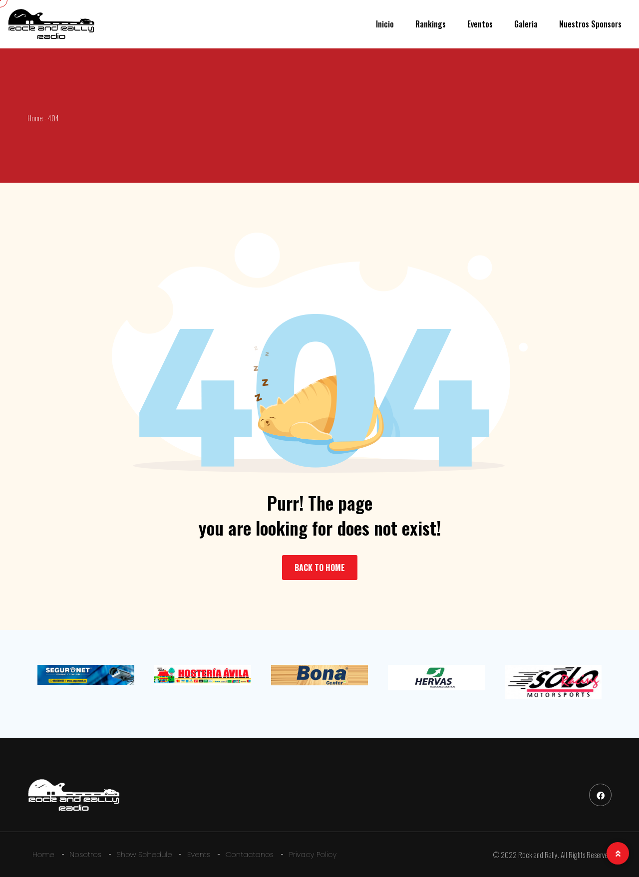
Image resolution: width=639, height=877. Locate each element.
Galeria (526, 24)
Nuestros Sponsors (590, 24)
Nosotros (85, 854)
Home (43, 854)
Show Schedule (144, 854)
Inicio (385, 24)
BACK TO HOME (320, 568)
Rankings (430, 24)
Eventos (480, 24)
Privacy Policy (312, 854)
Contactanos (250, 854)
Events (198, 854)
